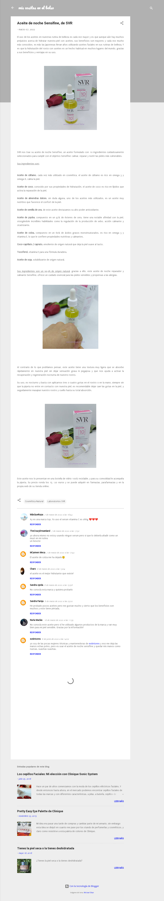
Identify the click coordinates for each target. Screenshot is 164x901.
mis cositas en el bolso (36, 7)
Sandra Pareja (36, 601)
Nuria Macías (36, 620)
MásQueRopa (36, 514)
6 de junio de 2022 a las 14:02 (55, 639)
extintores (35, 639)
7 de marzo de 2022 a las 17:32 (65, 531)
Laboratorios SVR (56, 501)
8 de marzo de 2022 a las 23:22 (59, 601)
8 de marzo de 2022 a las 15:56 (58, 585)
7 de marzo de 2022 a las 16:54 (58, 515)
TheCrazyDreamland (40, 531)
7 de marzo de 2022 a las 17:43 (60, 553)
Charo (33, 569)
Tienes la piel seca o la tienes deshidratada (45, 848)
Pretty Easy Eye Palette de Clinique (40, 811)
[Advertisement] (143, 64)
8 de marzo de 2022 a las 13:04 (51, 569)
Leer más (119, 801)
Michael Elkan (89, 893)
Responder (35, 524)
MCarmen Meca (37, 552)
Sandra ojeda (36, 585)
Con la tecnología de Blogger (82, 886)
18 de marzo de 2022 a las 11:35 (59, 620)
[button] (122, 23)
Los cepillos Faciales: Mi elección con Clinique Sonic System (57, 774)
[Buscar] (151, 9)
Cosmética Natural (34, 501)
